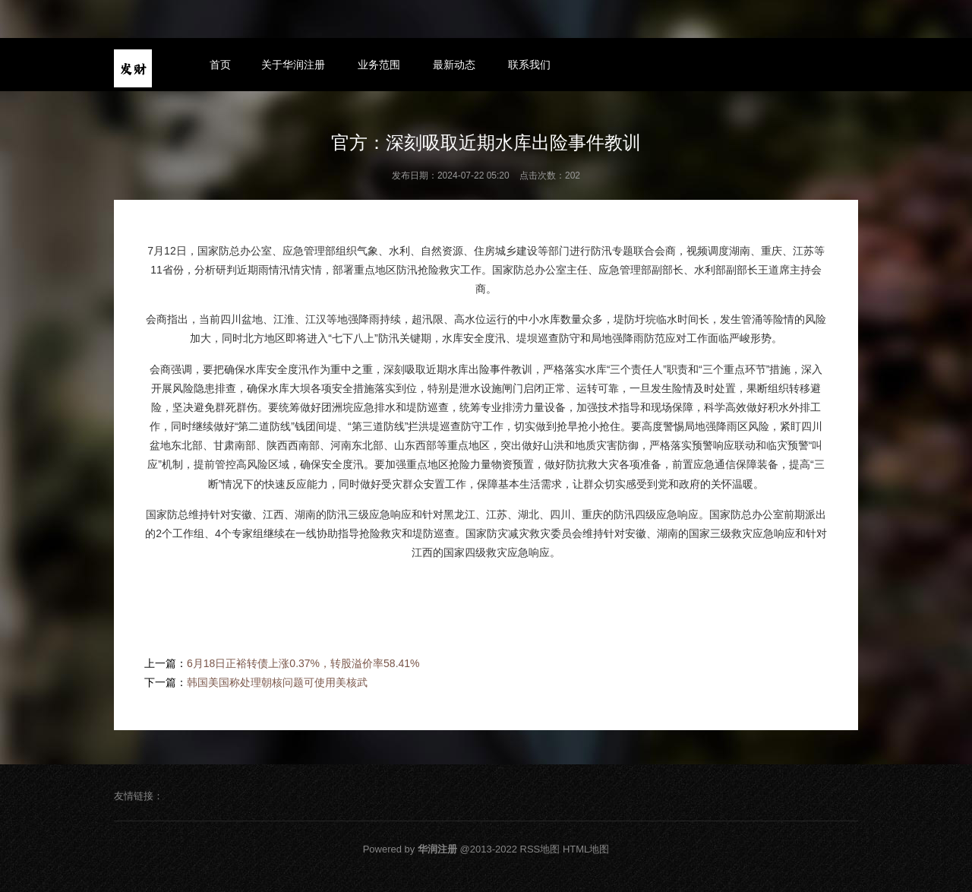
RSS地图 (540, 849)
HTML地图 (586, 849)
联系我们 (529, 65)
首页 (220, 65)
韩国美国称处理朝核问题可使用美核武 (277, 682)
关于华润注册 (293, 65)
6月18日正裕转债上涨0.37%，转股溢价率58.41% (303, 663)
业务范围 (379, 65)
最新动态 (454, 65)
